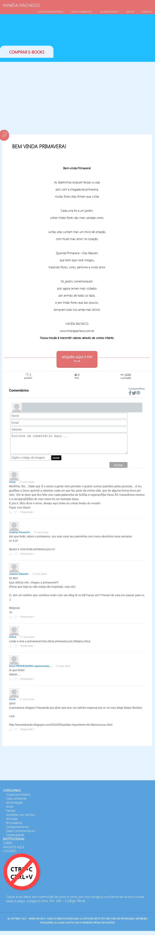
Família (10, 814)
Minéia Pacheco (21, 5)
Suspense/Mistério (18, 798)
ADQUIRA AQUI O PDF (77, 358)
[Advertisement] (77, 94)
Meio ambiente (16, 802)
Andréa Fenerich (19, 536)
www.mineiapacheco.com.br (77, 331)
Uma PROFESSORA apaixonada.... (31, 670)
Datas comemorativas (20, 835)
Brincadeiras (14, 826)
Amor (10, 810)
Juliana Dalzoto (19, 577)
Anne (12, 486)
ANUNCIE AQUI (13, 851)
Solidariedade (15, 839)
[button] (15, 516)
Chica (13, 640)
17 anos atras (26, 486)
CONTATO (9, 855)
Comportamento (17, 831)
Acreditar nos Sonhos (20, 818)
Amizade (12, 822)
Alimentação (14, 806)
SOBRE (7, 847)
